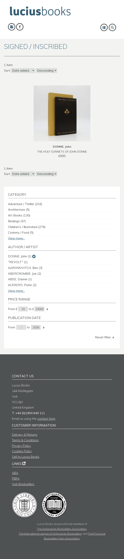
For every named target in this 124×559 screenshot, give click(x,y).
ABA (15, 473)
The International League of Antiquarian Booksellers (50, 533)
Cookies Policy (22, 451)
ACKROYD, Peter (22, 285)
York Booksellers (23, 484)
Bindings (17, 221)
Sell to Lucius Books (25, 457)
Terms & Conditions (25, 440)
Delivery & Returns (24, 435)
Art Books (19, 215)
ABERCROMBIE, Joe (24, 274)
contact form (46, 419)
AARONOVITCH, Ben (25, 268)
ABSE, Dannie (20, 279)
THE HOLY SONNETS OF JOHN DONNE (62, 151)
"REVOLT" (18, 262)
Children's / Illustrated (27, 227)
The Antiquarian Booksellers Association (61, 528)
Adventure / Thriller (25, 204)
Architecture (19, 209)
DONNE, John (19, 256)
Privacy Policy (21, 446)
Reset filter (105, 337)
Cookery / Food (21, 232)
